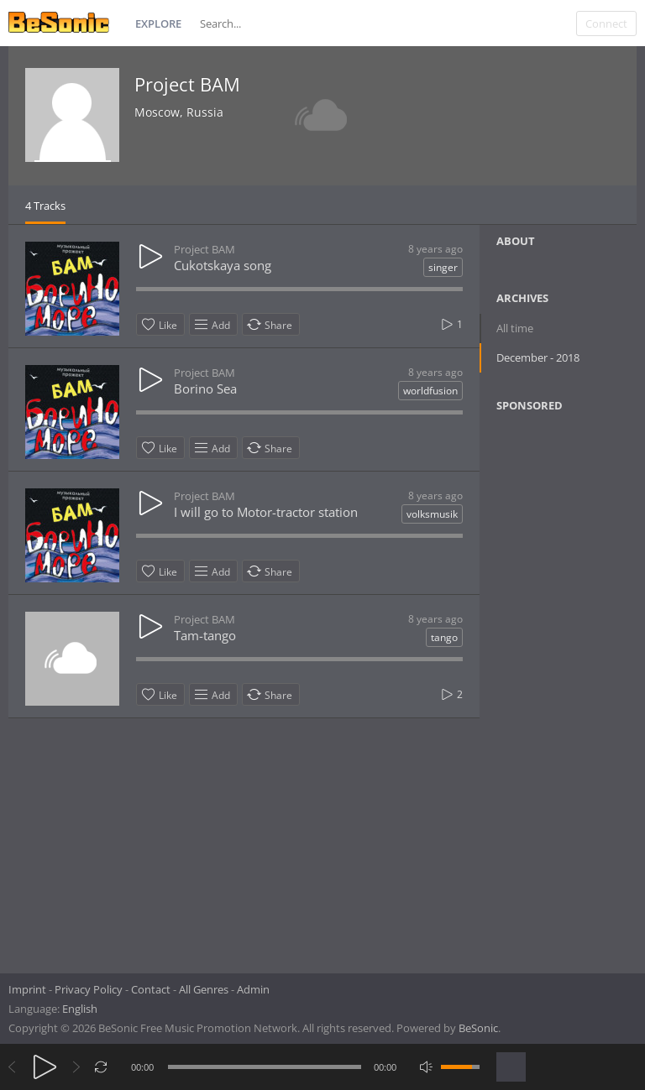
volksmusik (432, 514)
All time (514, 328)
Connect (606, 23)
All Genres (203, 989)
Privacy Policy (89, 989)
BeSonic (478, 1027)
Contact (150, 989)
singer (443, 267)
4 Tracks (45, 205)
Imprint (27, 989)
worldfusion (430, 390)
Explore (158, 23)
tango (444, 637)
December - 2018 (537, 357)
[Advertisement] (569, 687)
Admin (253, 989)
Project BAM (187, 83)
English (79, 1008)
